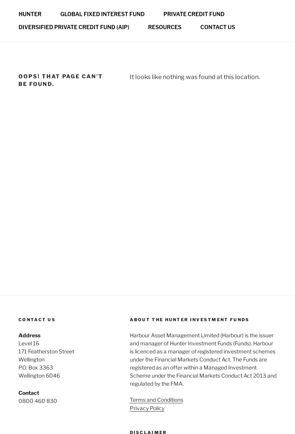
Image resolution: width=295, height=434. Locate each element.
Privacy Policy (147, 408)
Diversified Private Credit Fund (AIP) (74, 27)
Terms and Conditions (156, 399)
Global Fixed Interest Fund (102, 14)
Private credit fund (194, 14)
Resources (164, 27)
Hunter (30, 14)
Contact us (218, 27)
